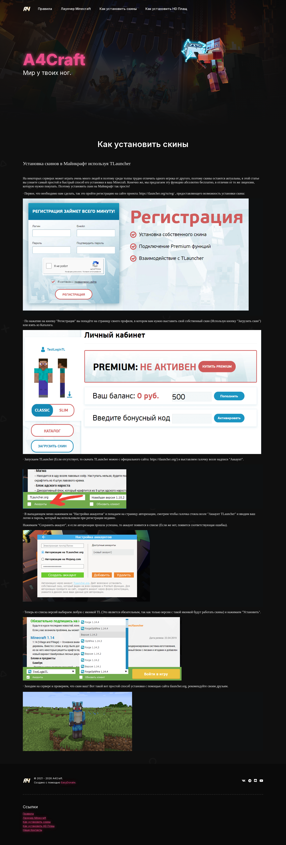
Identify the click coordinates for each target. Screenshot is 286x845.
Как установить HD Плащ (38, 826)
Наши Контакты (32, 830)
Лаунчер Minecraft (34, 817)
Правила (28, 813)
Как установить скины (37, 821)
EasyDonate (68, 782)
